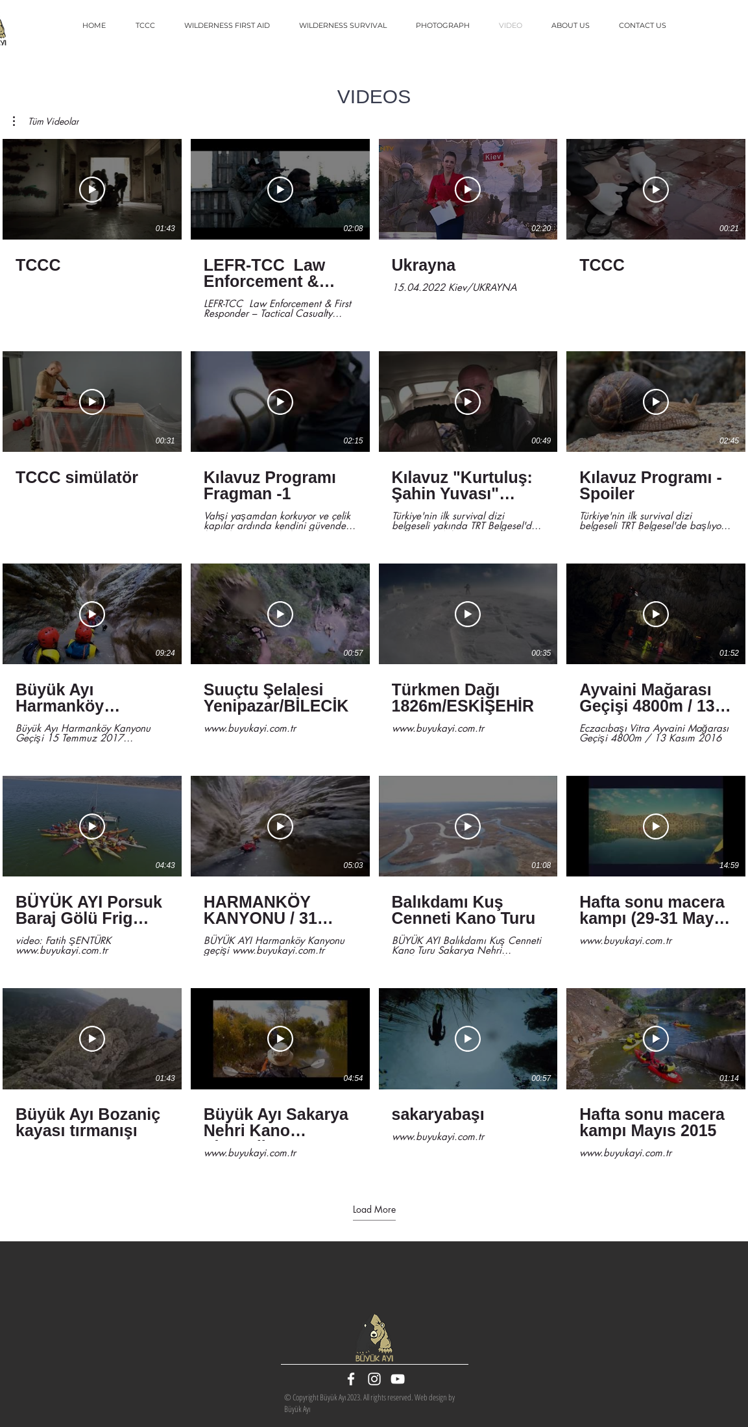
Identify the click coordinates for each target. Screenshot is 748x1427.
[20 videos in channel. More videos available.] (374, 653)
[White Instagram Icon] (374, 1379)
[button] (46, 121)
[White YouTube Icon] (397, 1379)
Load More (374, 1209)
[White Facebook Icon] (351, 1379)
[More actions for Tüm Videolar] (46, 121)
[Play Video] (92, 190)
